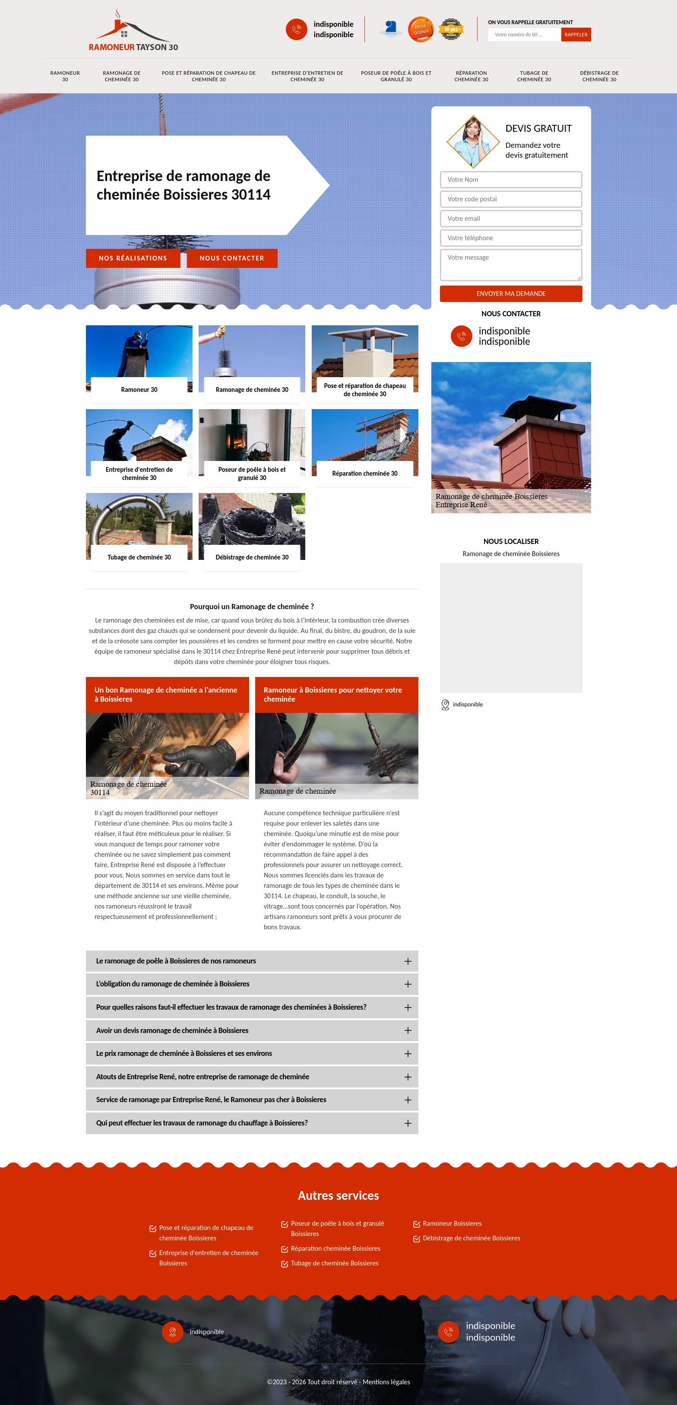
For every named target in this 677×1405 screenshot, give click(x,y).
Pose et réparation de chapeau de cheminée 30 (209, 76)
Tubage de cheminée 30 (534, 76)
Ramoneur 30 (65, 76)
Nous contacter (232, 258)
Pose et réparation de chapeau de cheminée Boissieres (206, 1233)
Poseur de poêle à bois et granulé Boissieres (337, 1228)
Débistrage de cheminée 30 (599, 76)
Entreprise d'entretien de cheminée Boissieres (209, 1258)
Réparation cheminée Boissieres (335, 1248)
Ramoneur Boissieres (452, 1223)
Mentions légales (386, 1382)
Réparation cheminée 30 (471, 76)
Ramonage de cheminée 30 (121, 76)
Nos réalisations (133, 258)
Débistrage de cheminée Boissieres (471, 1238)
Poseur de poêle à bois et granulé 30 (396, 76)
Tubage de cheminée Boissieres (334, 1263)
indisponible (334, 24)
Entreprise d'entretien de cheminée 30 (307, 76)
